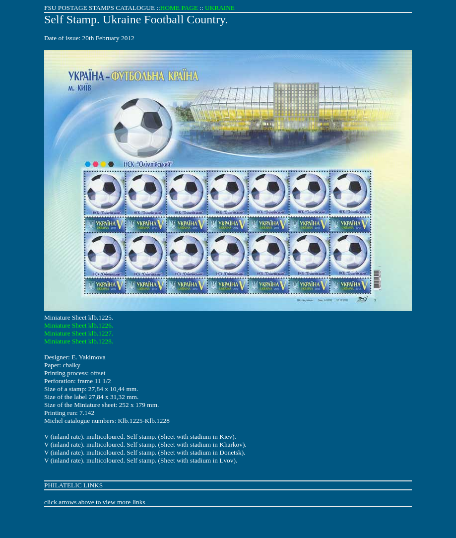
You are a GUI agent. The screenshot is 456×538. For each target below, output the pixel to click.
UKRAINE (220, 7)
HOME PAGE (179, 7)
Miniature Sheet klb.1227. (78, 333)
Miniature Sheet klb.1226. (78, 325)
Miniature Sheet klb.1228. (78, 341)
